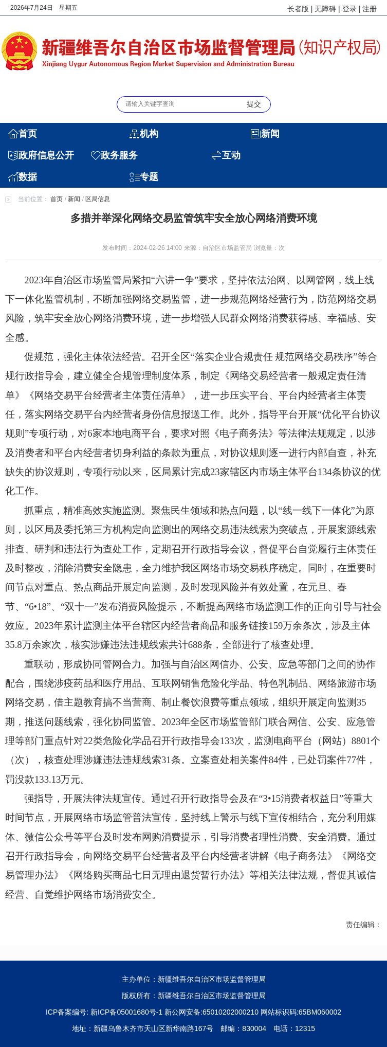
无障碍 (325, 9)
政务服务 (119, 155)
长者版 (298, 9)
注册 (369, 9)
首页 (28, 134)
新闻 (270, 134)
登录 (349, 9)
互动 (231, 155)
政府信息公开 (46, 155)
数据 (28, 177)
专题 (149, 177)
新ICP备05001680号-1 (127, 1012)
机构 (149, 134)
